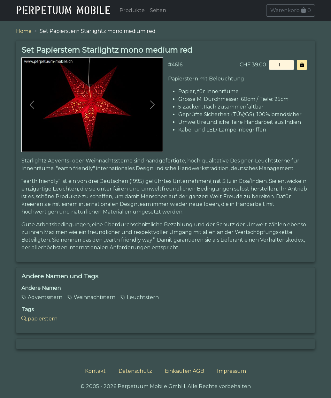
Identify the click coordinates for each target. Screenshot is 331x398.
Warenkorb (290, 10)
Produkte (132, 10)
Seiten (158, 10)
